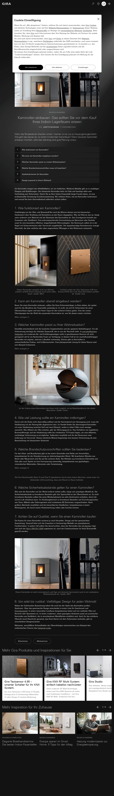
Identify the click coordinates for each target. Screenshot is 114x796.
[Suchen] (93, 3)
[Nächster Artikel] (110, 650)
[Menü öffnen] (109, 3)
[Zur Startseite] (6, 4)
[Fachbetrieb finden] (98, 3)
